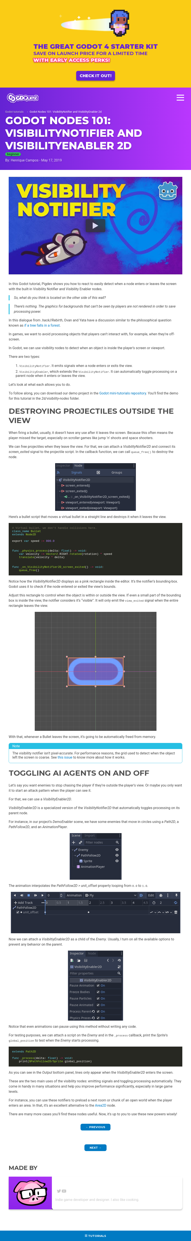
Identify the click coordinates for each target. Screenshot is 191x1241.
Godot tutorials (14, 111)
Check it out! (96, 75)
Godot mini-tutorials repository (122, 393)
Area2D (100, 1117)
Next (96, 1159)
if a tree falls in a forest (42, 325)
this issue (65, 766)
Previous (95, 1138)
